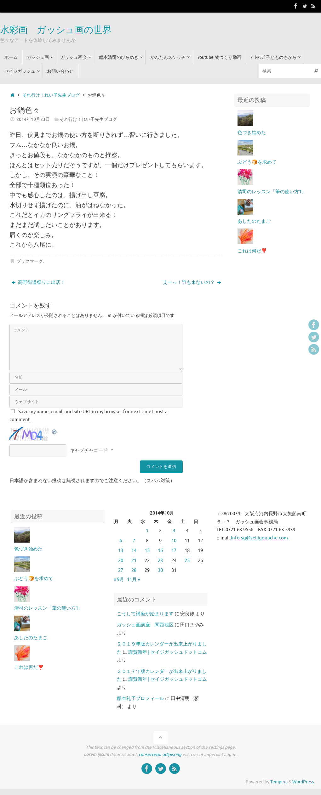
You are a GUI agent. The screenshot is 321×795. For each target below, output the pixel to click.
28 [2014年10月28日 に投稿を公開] (133, 570)
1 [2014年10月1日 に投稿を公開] (147, 531)
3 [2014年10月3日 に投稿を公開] (174, 531)
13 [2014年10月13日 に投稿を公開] (120, 551)
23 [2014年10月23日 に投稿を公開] (160, 561)
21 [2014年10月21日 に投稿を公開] (133, 561)
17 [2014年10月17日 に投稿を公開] (173, 551)
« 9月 (119, 580)
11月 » (133, 580)
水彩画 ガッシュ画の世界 (56, 30)
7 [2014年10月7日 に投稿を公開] (134, 541)
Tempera (279, 782)
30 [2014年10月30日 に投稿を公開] (160, 570)
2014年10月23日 (33, 119)
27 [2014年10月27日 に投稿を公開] (120, 570)
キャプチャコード (89, 451)
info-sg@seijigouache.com (259, 538)
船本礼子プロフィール (140, 699)
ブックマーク (29, 261)
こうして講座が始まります (145, 614)
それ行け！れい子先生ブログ (51, 95)
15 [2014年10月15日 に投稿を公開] (147, 551)
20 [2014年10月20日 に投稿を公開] (120, 561)
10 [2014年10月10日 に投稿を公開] (173, 541)
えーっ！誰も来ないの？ (192, 282)
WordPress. (303, 782)
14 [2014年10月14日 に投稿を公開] (133, 551)
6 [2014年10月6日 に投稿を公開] (120, 541)
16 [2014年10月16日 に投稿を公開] (160, 551)
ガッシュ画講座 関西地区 (145, 625)
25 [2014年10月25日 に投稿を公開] (187, 561)
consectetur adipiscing (160, 754)
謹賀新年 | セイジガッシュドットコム (167, 652)
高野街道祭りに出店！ (38, 282)
